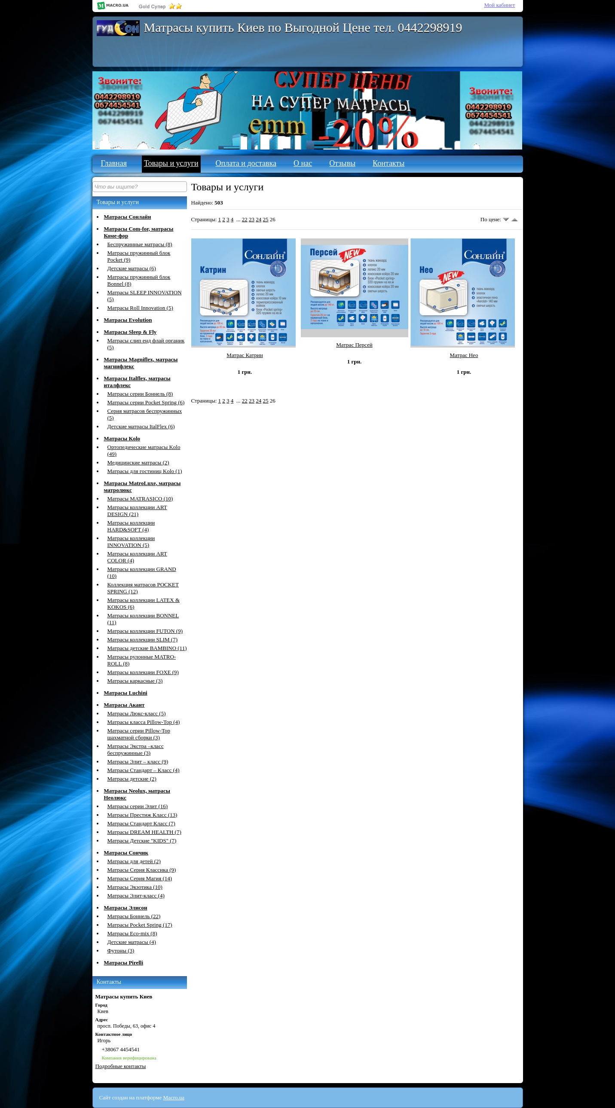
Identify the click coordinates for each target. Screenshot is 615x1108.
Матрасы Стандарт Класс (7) (141, 823)
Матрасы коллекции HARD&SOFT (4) (131, 526)
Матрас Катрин (244, 355)
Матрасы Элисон (125, 907)
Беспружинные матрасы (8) (139, 244)
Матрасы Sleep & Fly (130, 332)
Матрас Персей (354, 345)
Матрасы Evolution (128, 320)
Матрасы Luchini (125, 693)
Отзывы (342, 163)
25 (266, 219)
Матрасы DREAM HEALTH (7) (144, 832)
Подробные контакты (120, 1066)
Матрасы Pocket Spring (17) (139, 925)
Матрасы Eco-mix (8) (132, 933)
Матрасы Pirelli (124, 962)
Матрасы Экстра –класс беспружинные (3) (135, 749)
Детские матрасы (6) (131, 268)
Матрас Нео (464, 355)
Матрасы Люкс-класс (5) (136, 713)
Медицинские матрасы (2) (138, 462)
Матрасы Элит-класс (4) (136, 895)
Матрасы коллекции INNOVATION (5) (131, 541)
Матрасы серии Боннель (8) (140, 394)
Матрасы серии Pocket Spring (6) (146, 402)
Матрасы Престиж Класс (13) (142, 815)
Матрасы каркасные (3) (135, 681)
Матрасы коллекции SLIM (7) (142, 639)
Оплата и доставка (246, 163)
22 (245, 219)
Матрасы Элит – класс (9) (137, 761)
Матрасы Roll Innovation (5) (140, 308)
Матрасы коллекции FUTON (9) (145, 631)
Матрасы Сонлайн (127, 217)
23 (251, 219)
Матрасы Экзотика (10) (134, 887)
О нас (303, 163)
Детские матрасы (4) (131, 942)
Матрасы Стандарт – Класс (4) (143, 770)
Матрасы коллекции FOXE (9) (143, 672)
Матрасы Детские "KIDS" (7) (142, 840)
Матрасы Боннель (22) (134, 916)
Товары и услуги (171, 163)
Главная (114, 163)
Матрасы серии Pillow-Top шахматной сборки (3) (139, 734)
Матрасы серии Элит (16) (137, 806)
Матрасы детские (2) (131, 778)
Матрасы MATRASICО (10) (140, 498)
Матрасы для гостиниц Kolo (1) (144, 471)
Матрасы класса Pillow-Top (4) (143, 722)
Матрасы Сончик (126, 852)
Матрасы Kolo (122, 438)
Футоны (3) (121, 950)
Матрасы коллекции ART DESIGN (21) (137, 510)
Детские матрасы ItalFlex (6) (141, 426)
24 (258, 219)
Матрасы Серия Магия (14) (139, 878)
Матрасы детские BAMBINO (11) (147, 648)
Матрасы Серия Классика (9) (141, 870)
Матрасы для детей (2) (134, 861)
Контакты (388, 163)
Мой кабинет (499, 5)
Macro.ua (173, 1097)
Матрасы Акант (124, 705)
